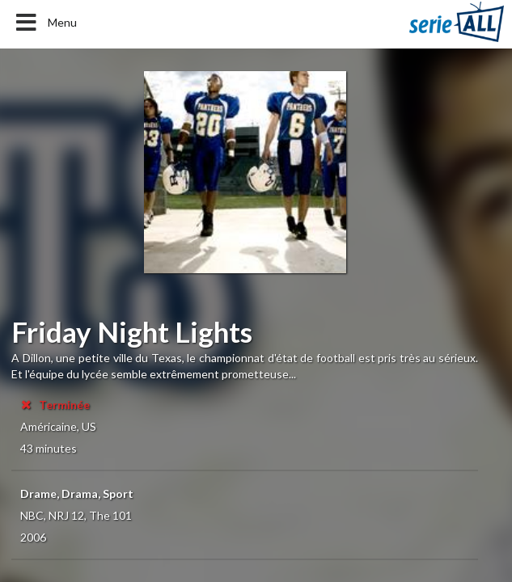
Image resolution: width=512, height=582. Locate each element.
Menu (45, 22)
